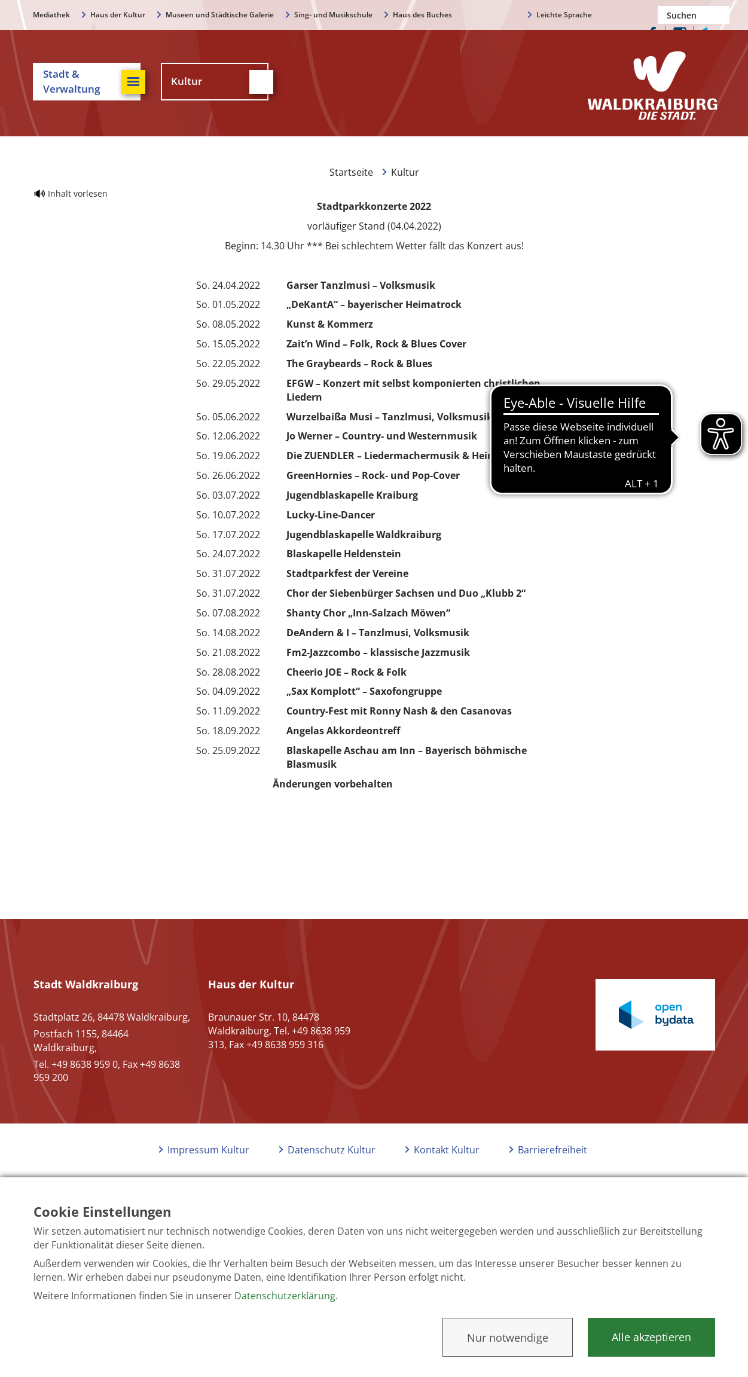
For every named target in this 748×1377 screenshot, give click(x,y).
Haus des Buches (422, 15)
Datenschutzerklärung (284, 1295)
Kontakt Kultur (447, 1149)
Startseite (351, 172)
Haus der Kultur (117, 15)
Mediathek (51, 15)
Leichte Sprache (564, 15)
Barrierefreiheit (552, 1149)
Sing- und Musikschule (333, 15)
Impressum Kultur (208, 1149)
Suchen (720, 15)
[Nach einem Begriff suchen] (693, 15)
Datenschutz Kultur (331, 1149)
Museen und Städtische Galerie (220, 15)
